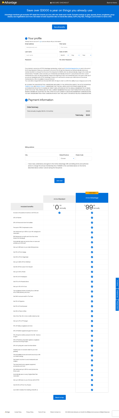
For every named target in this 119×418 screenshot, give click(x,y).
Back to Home (112, 3)
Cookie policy (18, 412)
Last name (28, 52)
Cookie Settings (117, 305)
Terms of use (41, 412)
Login (40, 41)
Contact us (117, 283)
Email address (29, 44)
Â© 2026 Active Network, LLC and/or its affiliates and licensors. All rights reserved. (87, 412)
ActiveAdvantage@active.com (73, 68)
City (26, 155)
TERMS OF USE (29, 86)
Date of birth (63, 52)
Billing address (29, 147)
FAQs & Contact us (55, 412)
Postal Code (79, 155)
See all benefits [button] (59, 27)
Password (28, 60)
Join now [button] (59, 181)
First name (63, 44)
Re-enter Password (66, 60)
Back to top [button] (59, 397)
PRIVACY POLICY (40, 86)
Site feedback (117, 294)
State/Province (64, 155)
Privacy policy (29, 412)
